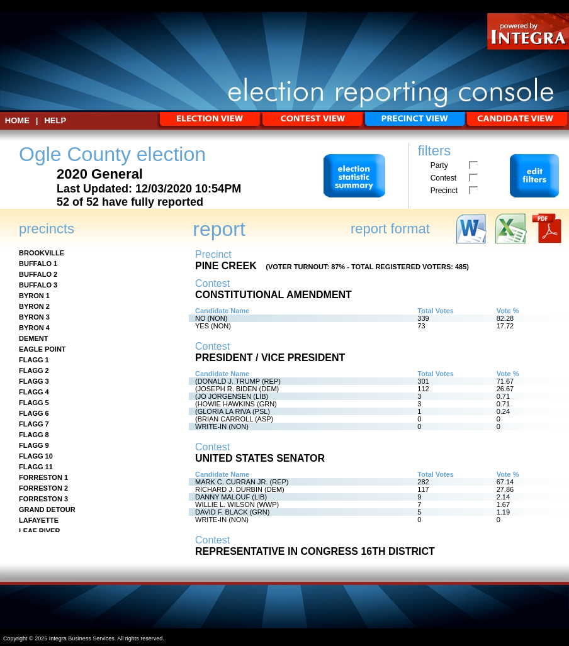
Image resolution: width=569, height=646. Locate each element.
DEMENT (33, 338)
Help (55, 120)
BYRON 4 (34, 327)
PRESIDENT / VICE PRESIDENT (270, 357)
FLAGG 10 (36, 456)
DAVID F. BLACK (221, 512)
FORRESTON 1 (43, 477)
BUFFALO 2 (38, 274)
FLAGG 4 (34, 392)
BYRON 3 (34, 317)
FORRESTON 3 (43, 499)
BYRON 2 (34, 306)
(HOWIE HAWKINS (225, 404)
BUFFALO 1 (38, 263)
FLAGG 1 (34, 360)
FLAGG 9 (34, 445)
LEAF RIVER (39, 531)
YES (202, 326)
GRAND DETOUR (47, 509)
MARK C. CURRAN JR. (231, 482)
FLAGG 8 (34, 434)
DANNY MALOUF (222, 497)
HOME (17, 120)
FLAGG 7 (34, 424)
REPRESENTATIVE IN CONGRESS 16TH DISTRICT (315, 551)
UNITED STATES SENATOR (260, 458)
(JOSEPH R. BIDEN (226, 389)
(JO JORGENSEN (223, 396)
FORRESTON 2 (43, 488)
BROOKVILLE (41, 253)
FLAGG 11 (36, 467)
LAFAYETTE (39, 520)
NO (200, 318)
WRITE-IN (211, 426)
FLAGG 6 (34, 413)
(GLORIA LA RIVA (223, 411)
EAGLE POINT (42, 349)
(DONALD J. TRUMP (227, 381)
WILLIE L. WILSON (225, 504)
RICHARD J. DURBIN (228, 489)
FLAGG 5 (34, 402)
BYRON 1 (34, 295)
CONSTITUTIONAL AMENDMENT (273, 294)
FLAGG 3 (34, 381)
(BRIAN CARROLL (224, 419)
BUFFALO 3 (38, 285)
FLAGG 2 (34, 370)
